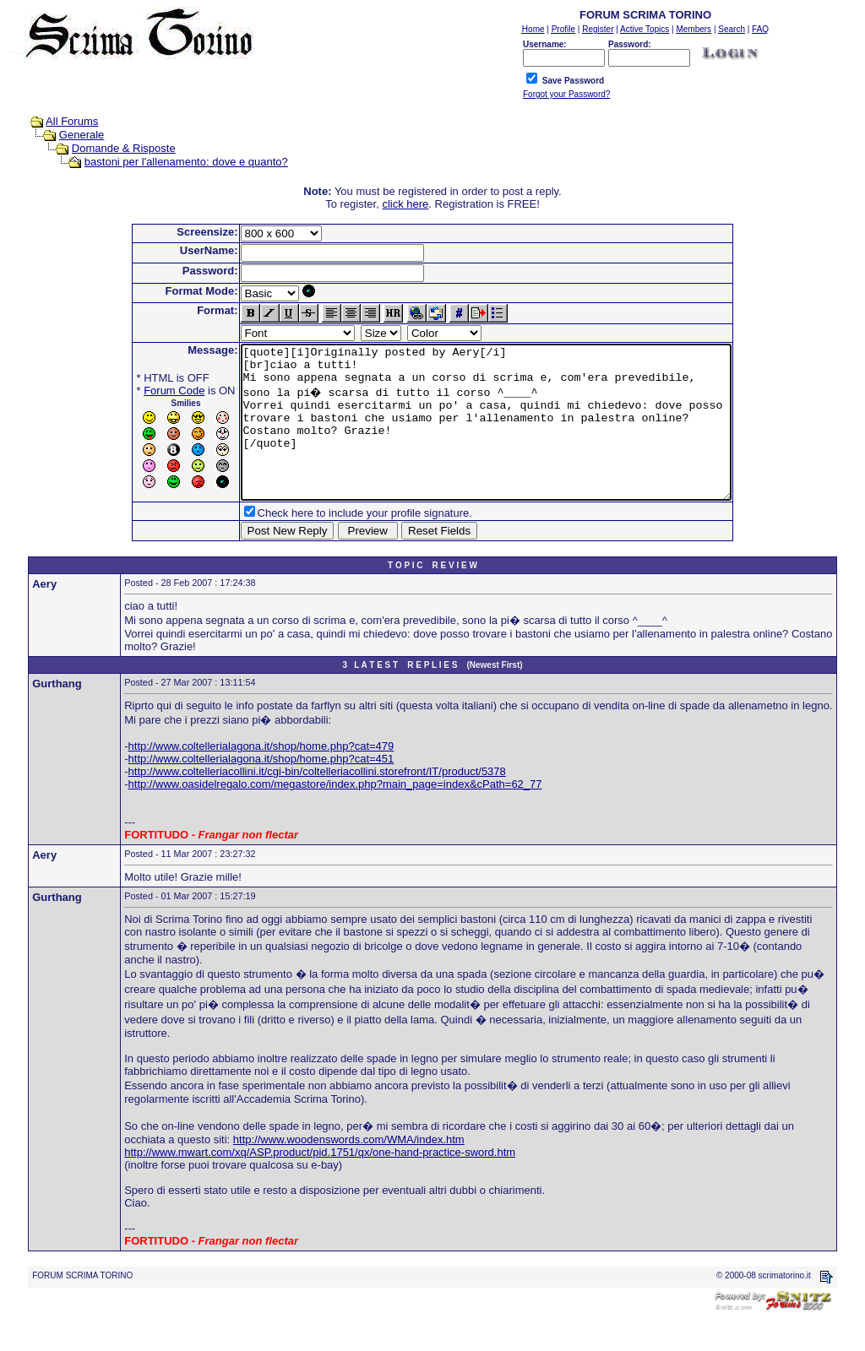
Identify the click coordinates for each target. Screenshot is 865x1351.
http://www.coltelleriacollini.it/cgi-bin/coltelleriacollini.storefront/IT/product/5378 (317, 801)
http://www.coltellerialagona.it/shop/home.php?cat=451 (261, 789)
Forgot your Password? (566, 94)
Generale (81, 134)
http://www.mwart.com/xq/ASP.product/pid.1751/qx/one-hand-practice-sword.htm (319, 1182)
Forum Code (144, 390)
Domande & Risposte (124, 148)
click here (405, 204)
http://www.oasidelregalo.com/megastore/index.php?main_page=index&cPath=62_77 (335, 814)
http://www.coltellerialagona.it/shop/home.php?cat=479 (261, 776)
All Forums (72, 121)
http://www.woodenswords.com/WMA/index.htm (349, 1170)
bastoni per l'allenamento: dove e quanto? (186, 161)
